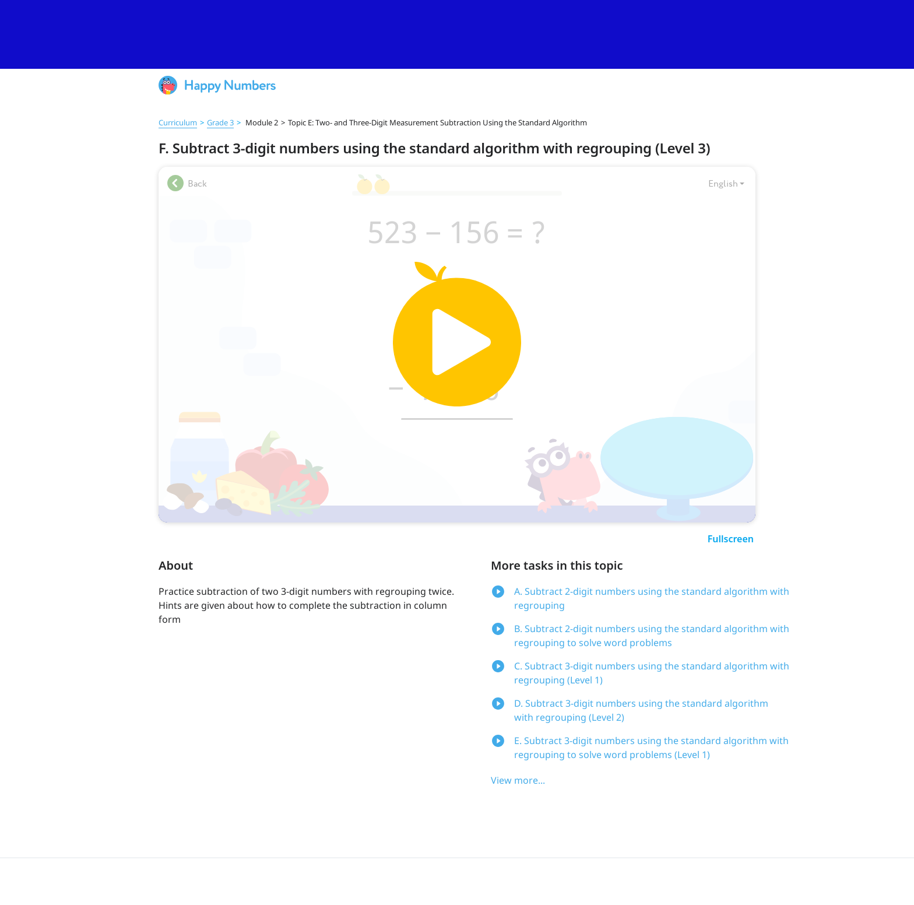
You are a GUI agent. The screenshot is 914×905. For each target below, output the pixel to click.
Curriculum (178, 122)
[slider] (457, 34)
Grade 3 (220, 122)
